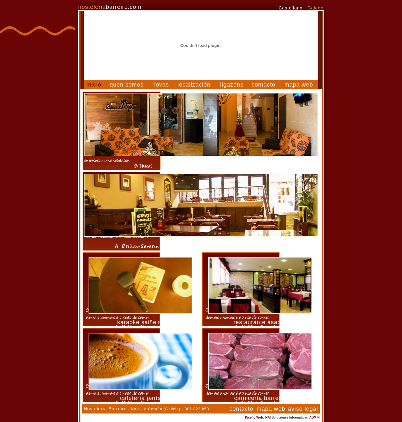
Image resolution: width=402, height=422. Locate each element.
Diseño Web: (254, 417)
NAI (286, 417)
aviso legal (303, 409)
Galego (315, 7)
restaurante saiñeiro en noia (200, 244)
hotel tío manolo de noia (201, 164)
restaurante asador (259, 322)
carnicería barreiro (260, 398)
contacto (263, 85)
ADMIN (314, 417)
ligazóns (231, 85)
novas (160, 85)
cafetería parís (140, 398)
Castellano (290, 7)
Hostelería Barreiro (105, 408)
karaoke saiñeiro (140, 322)
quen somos (127, 85)
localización (193, 85)
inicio (94, 85)
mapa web (299, 85)
